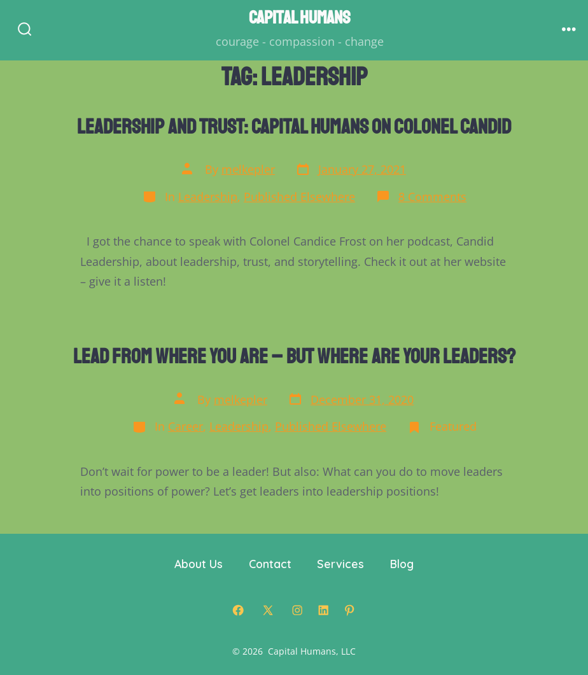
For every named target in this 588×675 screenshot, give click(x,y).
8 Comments (432, 196)
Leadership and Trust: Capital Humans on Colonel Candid (294, 127)
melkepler (248, 169)
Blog (402, 564)
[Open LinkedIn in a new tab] (323, 610)
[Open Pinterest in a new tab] (349, 610)
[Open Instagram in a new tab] (297, 610)
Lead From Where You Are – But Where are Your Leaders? (294, 357)
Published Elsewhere (299, 196)
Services (340, 564)
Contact (270, 564)
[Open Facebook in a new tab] (238, 610)
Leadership (207, 196)
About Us (198, 564)
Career (185, 426)
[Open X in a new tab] (268, 610)
